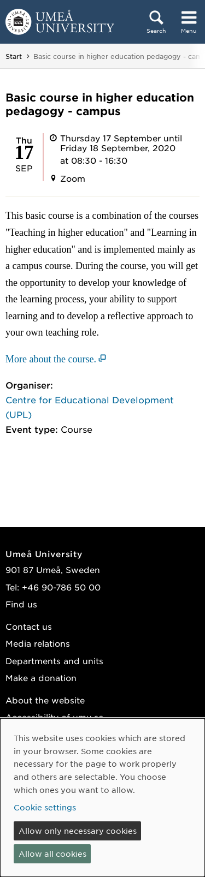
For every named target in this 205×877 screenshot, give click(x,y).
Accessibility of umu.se (54, 717)
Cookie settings (45, 807)
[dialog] (102, 797)
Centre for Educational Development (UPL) (89, 407)
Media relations (37, 643)
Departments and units (54, 660)
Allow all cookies (52, 853)
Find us (21, 604)
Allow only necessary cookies (78, 831)
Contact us (28, 626)
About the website (45, 700)
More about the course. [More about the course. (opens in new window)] (50, 359)
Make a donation (41, 677)
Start (13, 56)
